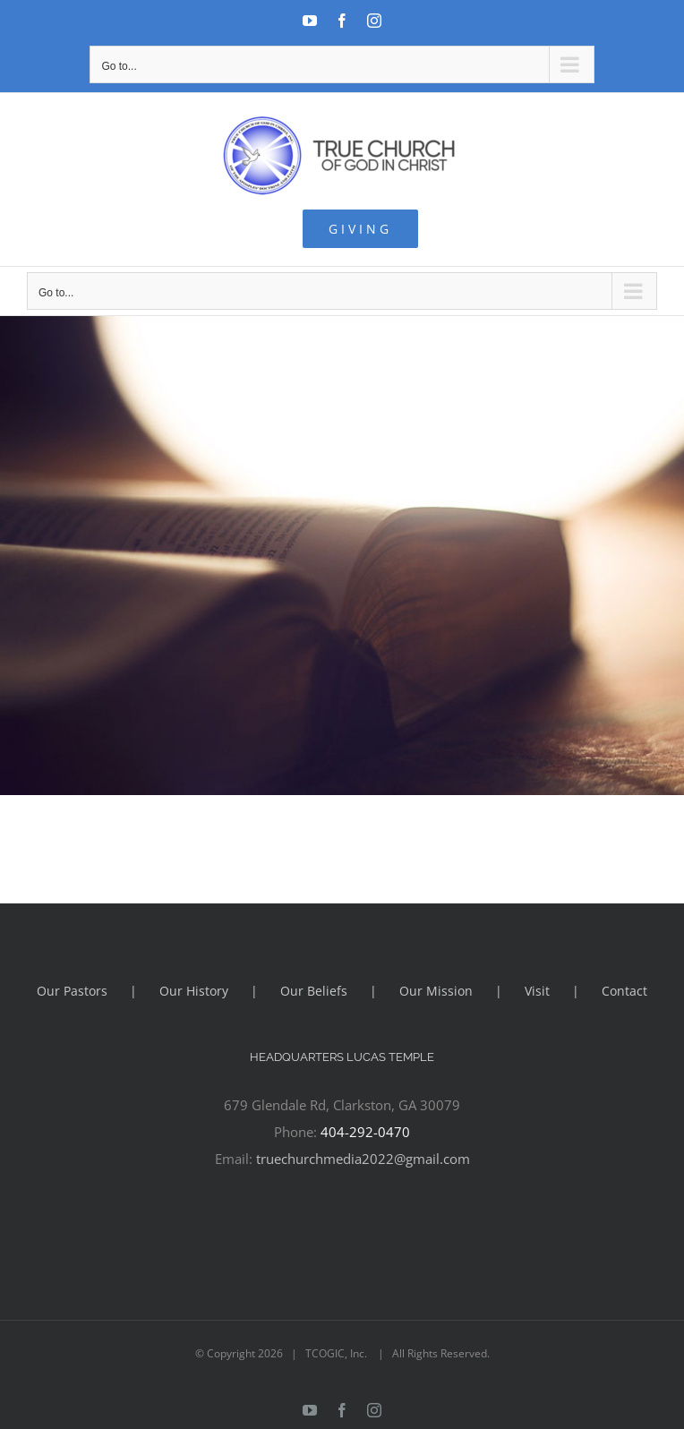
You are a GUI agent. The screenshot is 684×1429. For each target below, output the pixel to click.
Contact (624, 990)
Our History (193, 990)
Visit (537, 990)
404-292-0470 (365, 1132)
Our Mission (436, 990)
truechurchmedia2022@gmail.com (363, 1159)
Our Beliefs (313, 990)
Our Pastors (72, 990)
